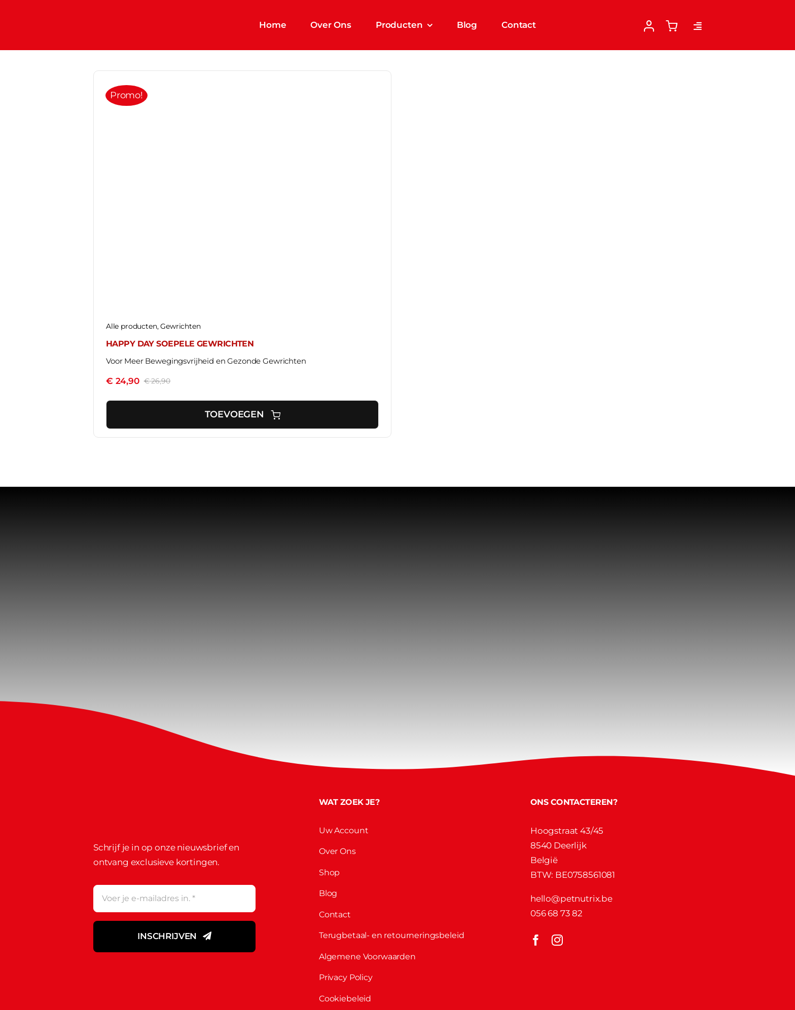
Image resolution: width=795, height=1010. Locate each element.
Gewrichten (180, 326)
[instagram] (557, 940)
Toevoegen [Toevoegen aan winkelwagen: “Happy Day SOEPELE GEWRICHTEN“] (242, 414)
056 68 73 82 (556, 913)
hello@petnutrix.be (571, 899)
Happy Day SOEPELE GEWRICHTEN (180, 343)
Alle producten (131, 326)
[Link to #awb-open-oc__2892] (698, 25)
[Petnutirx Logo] (138, 11)
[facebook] (535, 940)
